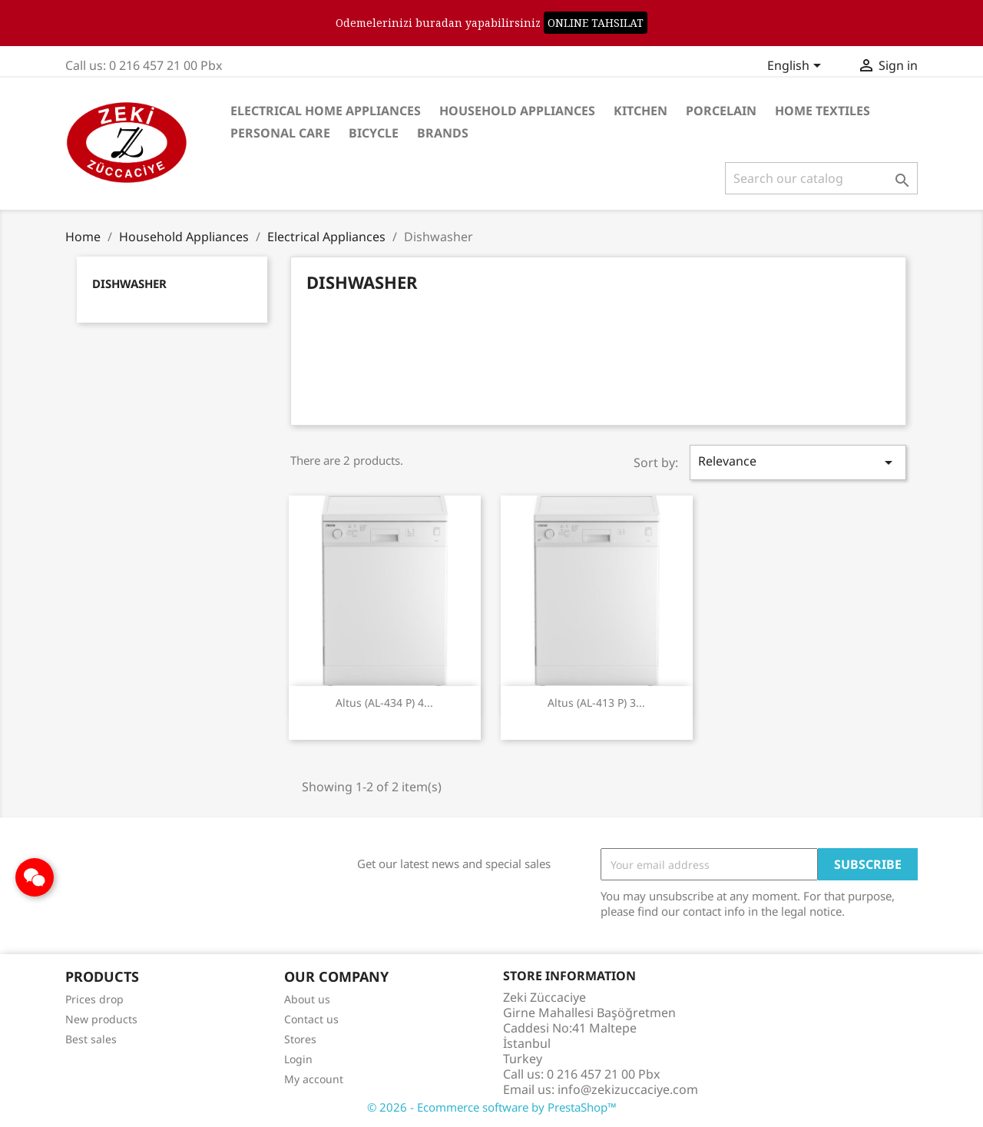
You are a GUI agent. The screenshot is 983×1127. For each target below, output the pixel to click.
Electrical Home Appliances (325, 110)
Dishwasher (129, 283)
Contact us (311, 1019)
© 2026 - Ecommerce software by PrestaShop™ (492, 1107)
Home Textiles (822, 110)
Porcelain (721, 110)
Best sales (91, 1039)
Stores (300, 1039)
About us (307, 999)
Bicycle (374, 132)
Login (298, 1059)
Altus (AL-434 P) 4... (384, 702)
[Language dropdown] (796, 67)
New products (101, 1019)
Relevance (798, 462)
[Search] (821, 178)
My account (313, 1079)
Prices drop (94, 999)
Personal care (280, 132)
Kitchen (640, 110)
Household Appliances (517, 110)
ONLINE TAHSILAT (596, 22)
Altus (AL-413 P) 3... (596, 702)
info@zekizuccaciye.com (628, 1089)
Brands (442, 132)
